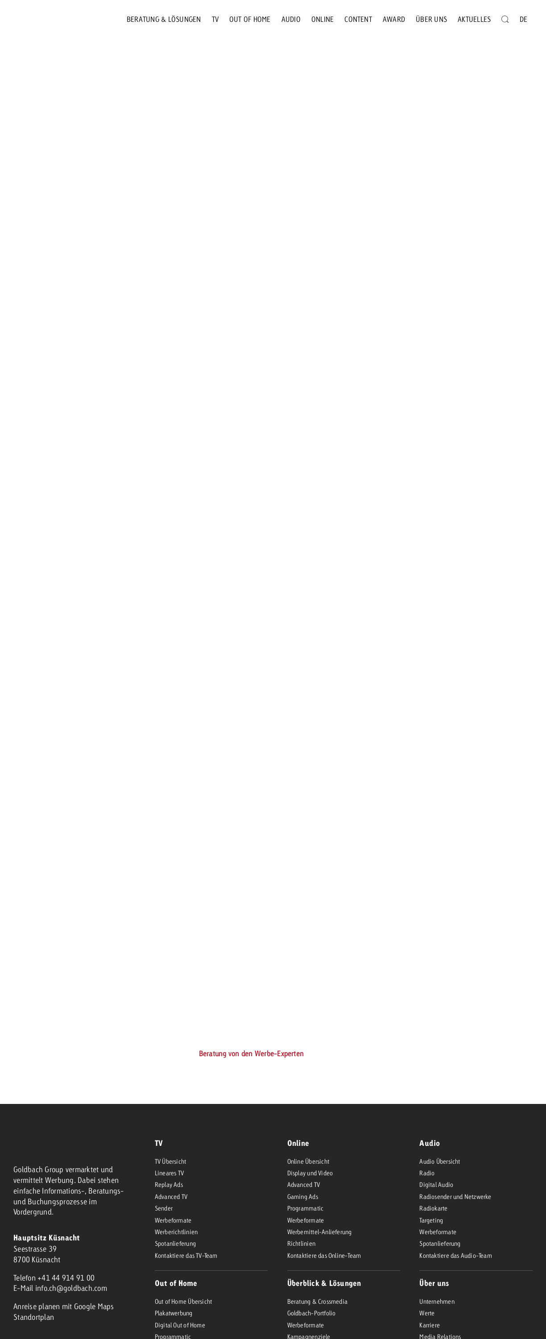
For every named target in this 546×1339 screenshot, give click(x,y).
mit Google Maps (88, 1306)
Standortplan (33, 1317)
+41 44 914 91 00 (66, 1277)
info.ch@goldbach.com (71, 1288)
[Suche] (505, 19)
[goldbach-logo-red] (35, 19)
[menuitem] (523, 19)
